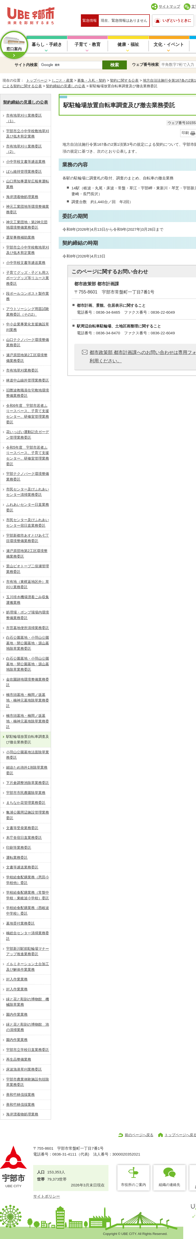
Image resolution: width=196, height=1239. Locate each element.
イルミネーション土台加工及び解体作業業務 (27, 967)
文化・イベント (169, 44)
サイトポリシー (46, 1196)
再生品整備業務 (18, 1059)
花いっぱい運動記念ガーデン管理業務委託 (27, 434)
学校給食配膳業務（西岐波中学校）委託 (27, 910)
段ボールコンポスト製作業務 (27, 296)
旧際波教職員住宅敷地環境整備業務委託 (27, 393)
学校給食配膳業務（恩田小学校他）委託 (27, 880)
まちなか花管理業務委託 (25, 803)
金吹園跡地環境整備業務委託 (27, 682)
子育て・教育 (88, 44)
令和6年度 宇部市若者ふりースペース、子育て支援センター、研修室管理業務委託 (27, 413)
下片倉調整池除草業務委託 (27, 783)
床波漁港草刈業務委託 (24, 1069)
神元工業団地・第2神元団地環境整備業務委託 (26, 225)
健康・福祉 (128, 44)
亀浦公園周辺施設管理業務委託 (27, 815)
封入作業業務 (17, 979)
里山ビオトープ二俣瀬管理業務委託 (27, 569)
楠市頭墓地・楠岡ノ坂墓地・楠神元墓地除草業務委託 (27, 700)
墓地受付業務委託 (20, 923)
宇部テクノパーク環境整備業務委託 (27, 476)
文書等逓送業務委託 (22, 867)
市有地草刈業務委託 (22, 370)
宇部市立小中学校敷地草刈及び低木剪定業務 (27, 134)
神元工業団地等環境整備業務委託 (27, 209)
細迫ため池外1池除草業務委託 (26, 770)
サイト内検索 (26, 65)
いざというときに (177, 20)
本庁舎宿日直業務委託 (24, 838)
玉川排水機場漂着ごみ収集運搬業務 (27, 600)
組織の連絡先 (169, 1185)
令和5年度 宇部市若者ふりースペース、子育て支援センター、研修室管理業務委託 (27, 455)
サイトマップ (169, 6)
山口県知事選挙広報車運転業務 (27, 184)
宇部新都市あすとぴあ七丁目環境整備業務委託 (27, 538)
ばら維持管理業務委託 (24, 171)
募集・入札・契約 (91, 80)
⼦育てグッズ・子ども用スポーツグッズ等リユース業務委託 (27, 278)
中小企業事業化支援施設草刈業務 (27, 327)
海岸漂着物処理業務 (22, 197)
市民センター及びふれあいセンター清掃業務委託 (27, 492)
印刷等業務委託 (18, 847)
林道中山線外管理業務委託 (27, 380)
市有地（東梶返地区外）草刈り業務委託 (27, 584)
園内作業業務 (17, 1014)
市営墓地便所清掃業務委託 (27, 628)
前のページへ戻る (139, 1135)
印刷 (185, 133)
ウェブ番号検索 (145, 64)
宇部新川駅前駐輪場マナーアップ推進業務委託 (27, 951)
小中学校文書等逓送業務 (25, 162)
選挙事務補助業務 (20, 237)
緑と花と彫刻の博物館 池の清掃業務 (27, 1027)
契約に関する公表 (124, 80)
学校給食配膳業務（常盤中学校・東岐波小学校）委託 (27, 895)
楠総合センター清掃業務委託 (27, 936)
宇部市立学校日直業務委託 (27, 1050)
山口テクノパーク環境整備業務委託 (27, 342)
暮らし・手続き (47, 44)
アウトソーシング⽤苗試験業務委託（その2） (27, 311)
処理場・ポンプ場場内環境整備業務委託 (27, 615)
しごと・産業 (62, 80)
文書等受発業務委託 (22, 828)
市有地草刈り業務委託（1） (24, 118)
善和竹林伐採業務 (20, 1095)
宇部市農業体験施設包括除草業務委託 (27, 1082)
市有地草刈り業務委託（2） (24, 149)
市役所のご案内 (133, 1185)
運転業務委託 (17, 857)
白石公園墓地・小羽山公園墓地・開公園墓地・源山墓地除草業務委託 (27, 643)
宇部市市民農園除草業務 (25, 793)
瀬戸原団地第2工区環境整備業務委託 (26, 358)
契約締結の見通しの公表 (65, 86)
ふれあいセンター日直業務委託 (27, 507)
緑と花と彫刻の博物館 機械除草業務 (27, 1002)
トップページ (36, 80)
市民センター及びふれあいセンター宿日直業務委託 (27, 523)
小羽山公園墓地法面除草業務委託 (27, 755)
